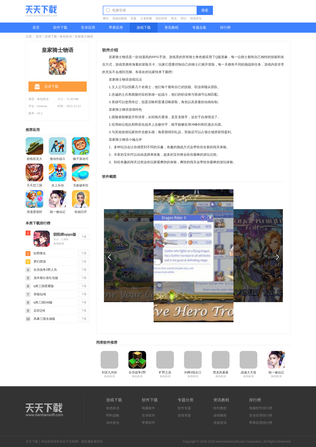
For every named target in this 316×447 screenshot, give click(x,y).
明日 (183, 18)
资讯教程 (171, 27)
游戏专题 (184, 415)
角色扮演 (66, 36)
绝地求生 (196, 18)
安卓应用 (88, 27)
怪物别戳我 (120, 18)
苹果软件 (148, 422)
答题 (133, 18)
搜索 (204, 10)
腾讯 (106, 18)
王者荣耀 (146, 18)
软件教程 (220, 408)
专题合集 (199, 27)
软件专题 (184, 408)
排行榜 (225, 27)
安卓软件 (148, 415)
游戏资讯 (220, 422)
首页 (36, 27)
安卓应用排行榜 (260, 415)
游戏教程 (220, 415)
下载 (84, 236)
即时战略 (112, 415)
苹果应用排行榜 (260, 422)
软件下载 (60, 27)
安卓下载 (46, 87)
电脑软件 (148, 408)
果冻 (174, 18)
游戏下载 (144, 27)
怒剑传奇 (161, 18)
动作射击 (112, 422)
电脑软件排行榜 (260, 408)
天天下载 (32, 441)
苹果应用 (116, 27)
